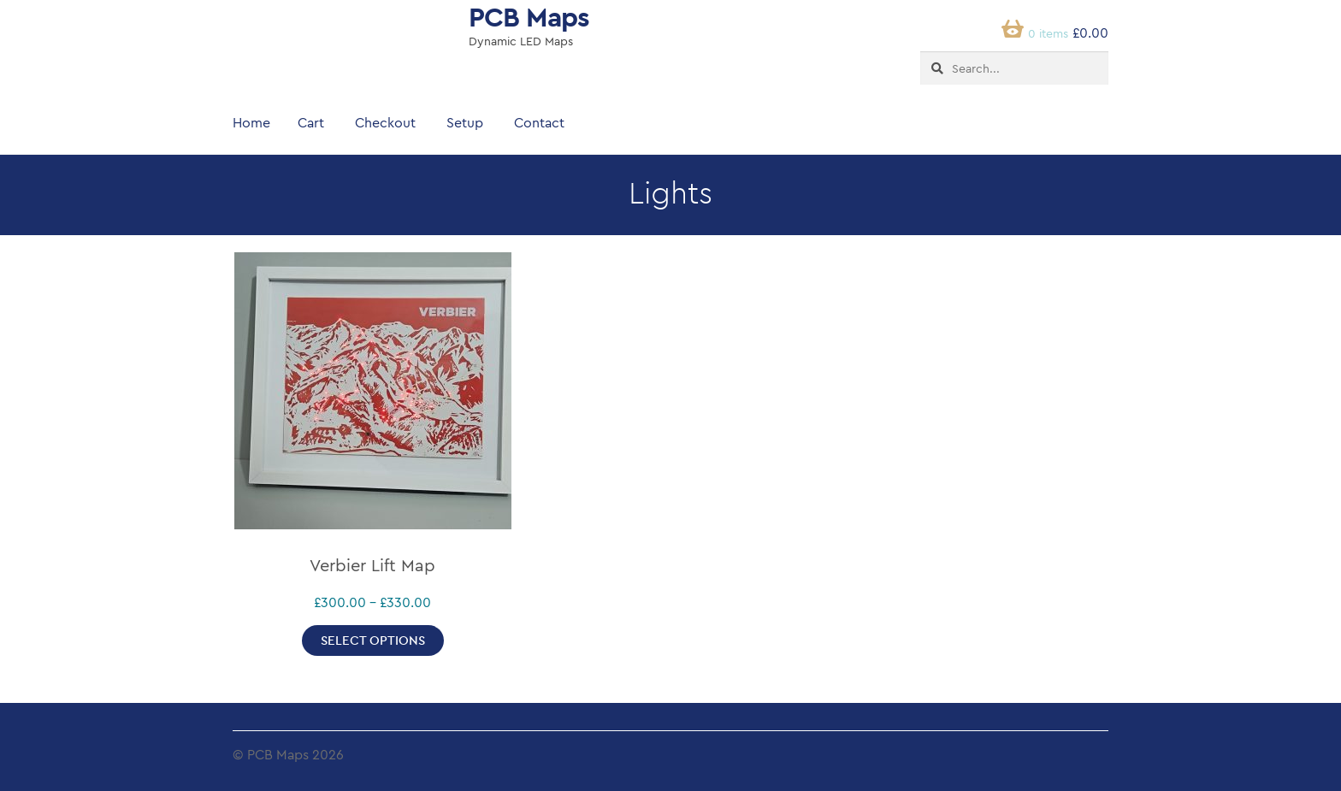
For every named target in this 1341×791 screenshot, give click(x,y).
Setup (464, 122)
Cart (311, 122)
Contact (539, 122)
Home (251, 122)
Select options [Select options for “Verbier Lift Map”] (373, 640)
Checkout (385, 122)
